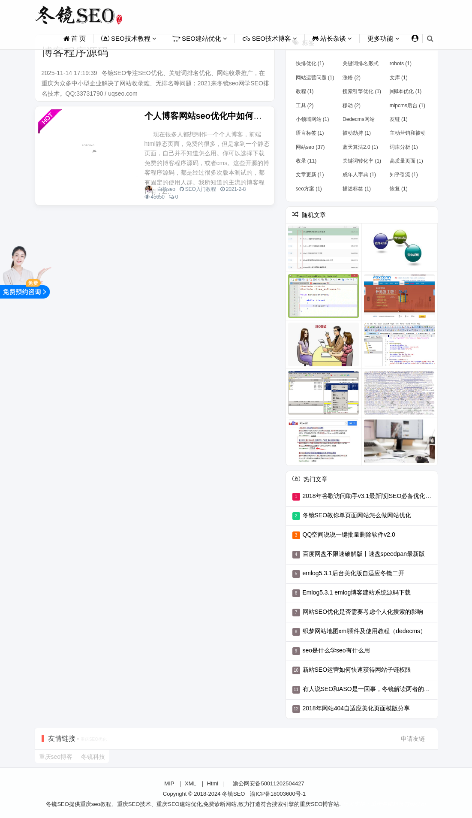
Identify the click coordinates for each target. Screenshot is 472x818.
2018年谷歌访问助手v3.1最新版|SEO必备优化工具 (370, 495)
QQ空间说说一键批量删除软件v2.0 (349, 534)
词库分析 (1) (404, 147)
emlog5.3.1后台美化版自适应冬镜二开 (353, 573)
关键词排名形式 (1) (361, 65)
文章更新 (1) (310, 175)
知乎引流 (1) (404, 175)
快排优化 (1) (310, 63)
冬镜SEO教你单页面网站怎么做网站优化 (357, 515)
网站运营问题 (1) (315, 78)
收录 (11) (306, 161)
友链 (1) (399, 119)
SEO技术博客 (270, 38)
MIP (169, 783)
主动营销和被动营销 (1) (408, 134)
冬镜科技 (93, 756)
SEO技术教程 (128, 38)
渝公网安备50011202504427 (267, 783)
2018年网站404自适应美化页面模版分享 (356, 708)
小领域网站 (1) (312, 119)
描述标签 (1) (357, 189)
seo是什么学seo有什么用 (336, 650)
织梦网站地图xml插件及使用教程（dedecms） (365, 631)
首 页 (74, 38)
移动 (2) (352, 106)
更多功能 (383, 38)
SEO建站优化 (199, 38)
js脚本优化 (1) (406, 91)
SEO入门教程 (200, 189)
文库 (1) (399, 78)
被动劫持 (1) (357, 133)
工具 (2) (305, 106)
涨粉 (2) (352, 78)
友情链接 (61, 738)
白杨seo (166, 189)
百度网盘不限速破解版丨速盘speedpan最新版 (364, 553)
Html (212, 783)
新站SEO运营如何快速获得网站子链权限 (357, 669)
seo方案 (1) (309, 189)
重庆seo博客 (56, 756)
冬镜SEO (233, 794)
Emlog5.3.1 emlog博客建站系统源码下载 (357, 592)
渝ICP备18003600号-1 (278, 794)
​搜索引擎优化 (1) (362, 91)
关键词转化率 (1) (362, 161)
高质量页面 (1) (406, 161)
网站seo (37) (310, 147)
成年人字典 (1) (359, 175)
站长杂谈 (332, 38)
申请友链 (413, 738)
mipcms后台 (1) (407, 106)
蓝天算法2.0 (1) (360, 147)
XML (190, 783)
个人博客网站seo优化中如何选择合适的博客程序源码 (246, 116)
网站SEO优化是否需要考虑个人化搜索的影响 (363, 611)
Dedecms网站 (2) (359, 121)
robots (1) (401, 63)
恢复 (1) (399, 189)
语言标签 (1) (310, 133)
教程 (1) (305, 91)
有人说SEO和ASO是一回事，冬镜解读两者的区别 (369, 688)
